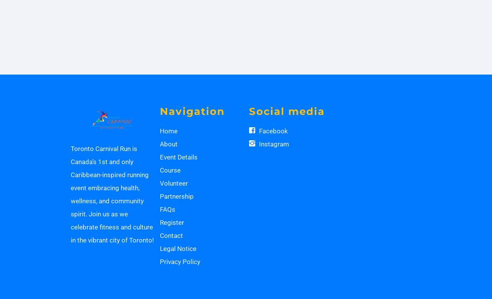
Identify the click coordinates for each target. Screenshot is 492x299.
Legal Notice (178, 248)
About (169, 144)
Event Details (179, 157)
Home (169, 131)
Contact (171, 235)
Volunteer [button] (174, 183)
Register (172, 222)
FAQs (167, 209)
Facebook (273, 131)
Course (170, 170)
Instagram (274, 144)
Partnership (177, 196)
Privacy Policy (180, 262)
